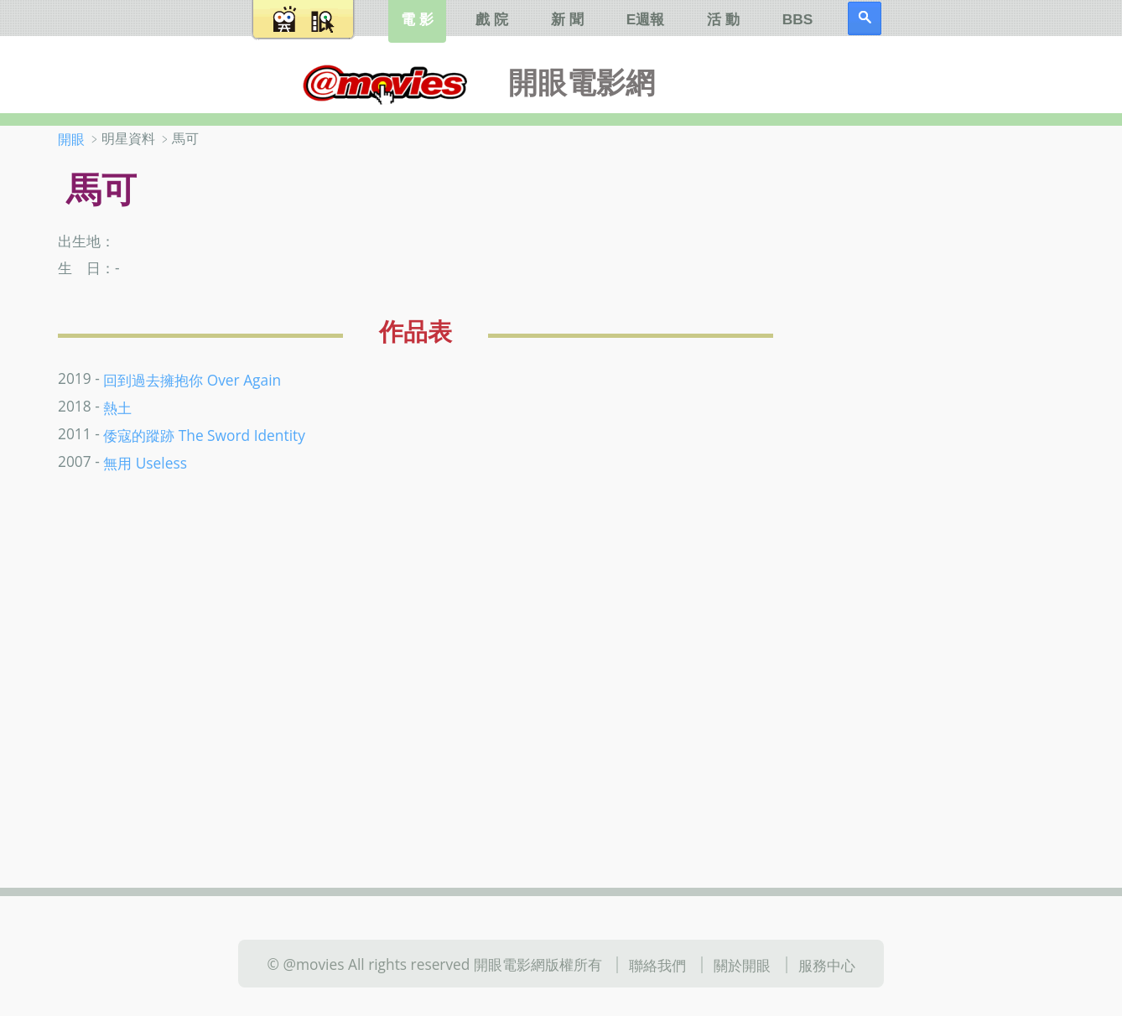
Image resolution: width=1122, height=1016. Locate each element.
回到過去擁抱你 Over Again (192, 380)
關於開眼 (742, 965)
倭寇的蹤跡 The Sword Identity (204, 435)
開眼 (71, 139)
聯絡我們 (657, 965)
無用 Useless (145, 463)
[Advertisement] (954, 393)
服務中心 (826, 965)
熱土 (117, 407)
